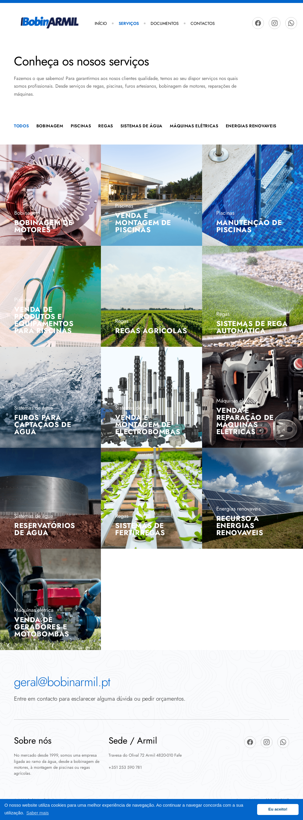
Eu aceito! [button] (278, 809)
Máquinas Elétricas (194, 126)
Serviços (129, 23)
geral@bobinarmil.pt (62, 682)
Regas (105, 126)
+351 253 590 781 (125, 767)
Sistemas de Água (141, 126)
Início (101, 23)
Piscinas (81, 126)
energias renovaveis (251, 126)
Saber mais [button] (37, 812)
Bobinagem (49, 126)
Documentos (165, 23)
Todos (21, 126)
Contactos (203, 23)
